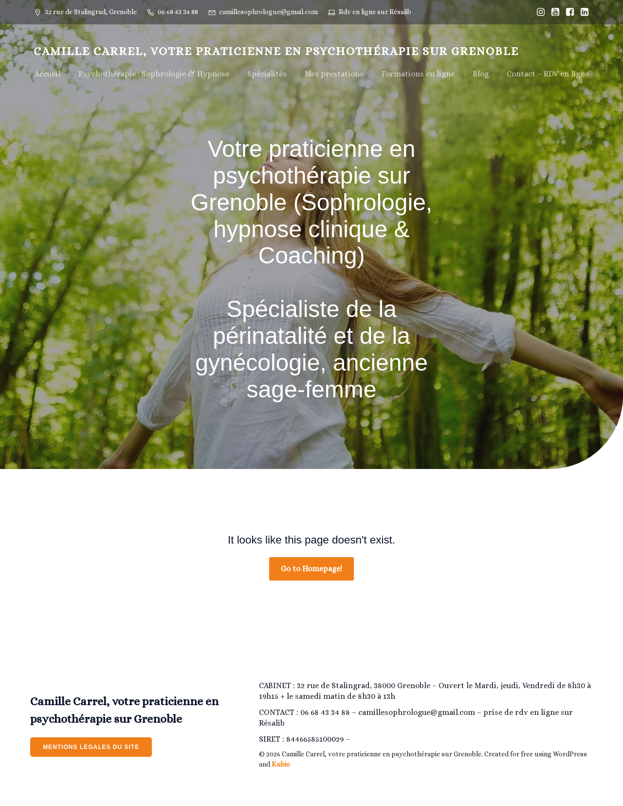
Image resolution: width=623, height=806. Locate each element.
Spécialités (267, 73)
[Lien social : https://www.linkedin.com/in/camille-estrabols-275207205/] (582, 12)
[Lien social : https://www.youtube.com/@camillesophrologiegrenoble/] (553, 12)
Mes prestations (334, 73)
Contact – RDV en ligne (548, 73)
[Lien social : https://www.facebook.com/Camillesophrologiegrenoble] (567, 12)
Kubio (281, 764)
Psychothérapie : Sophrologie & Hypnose (153, 73)
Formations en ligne (418, 73)
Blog (481, 73)
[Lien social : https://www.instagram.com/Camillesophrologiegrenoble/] (538, 12)
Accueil (47, 73)
